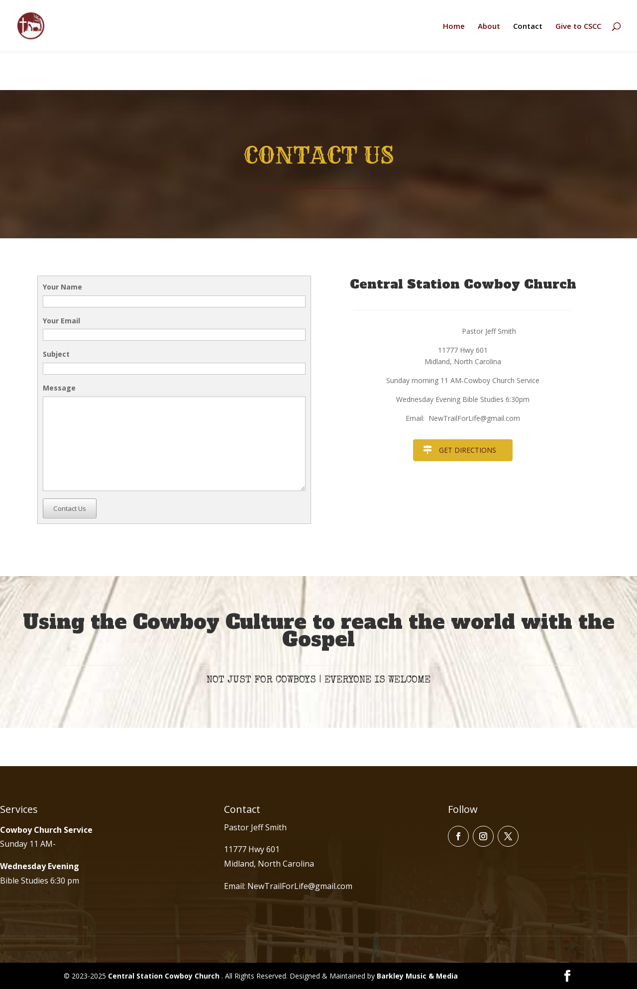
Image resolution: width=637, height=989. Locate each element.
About (489, 26)
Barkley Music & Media (417, 976)
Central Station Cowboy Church (164, 976)
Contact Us (69, 508)
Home (454, 26)
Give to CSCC (578, 26)
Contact (527, 26)
